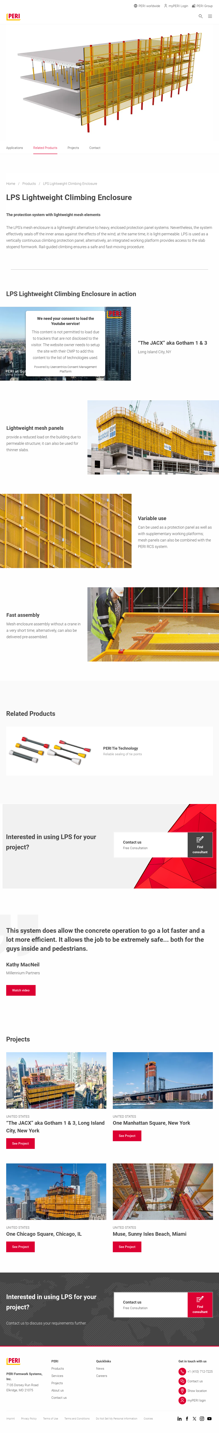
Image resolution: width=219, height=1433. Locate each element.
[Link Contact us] (195, 1382)
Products (29, 184)
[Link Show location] (195, 1392)
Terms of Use (50, 1419)
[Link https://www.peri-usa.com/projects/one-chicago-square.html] (56, 1201)
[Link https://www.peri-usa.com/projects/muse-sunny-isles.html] (163, 1201)
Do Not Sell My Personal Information (116, 1419)
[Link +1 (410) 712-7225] (195, 1373)
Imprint (10, 1419)
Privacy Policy (29, 1419)
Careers (101, 1377)
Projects (57, 1384)
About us (57, 1391)
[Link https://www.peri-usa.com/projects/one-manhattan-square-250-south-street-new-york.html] (163, 1090)
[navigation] (163, 846)
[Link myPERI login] (195, 1401)
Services (57, 1377)
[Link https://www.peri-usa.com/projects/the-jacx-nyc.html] (56, 1094)
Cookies (148, 1419)
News (100, 1370)
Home (11, 184)
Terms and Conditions (77, 1419)
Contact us (59, 1399)
